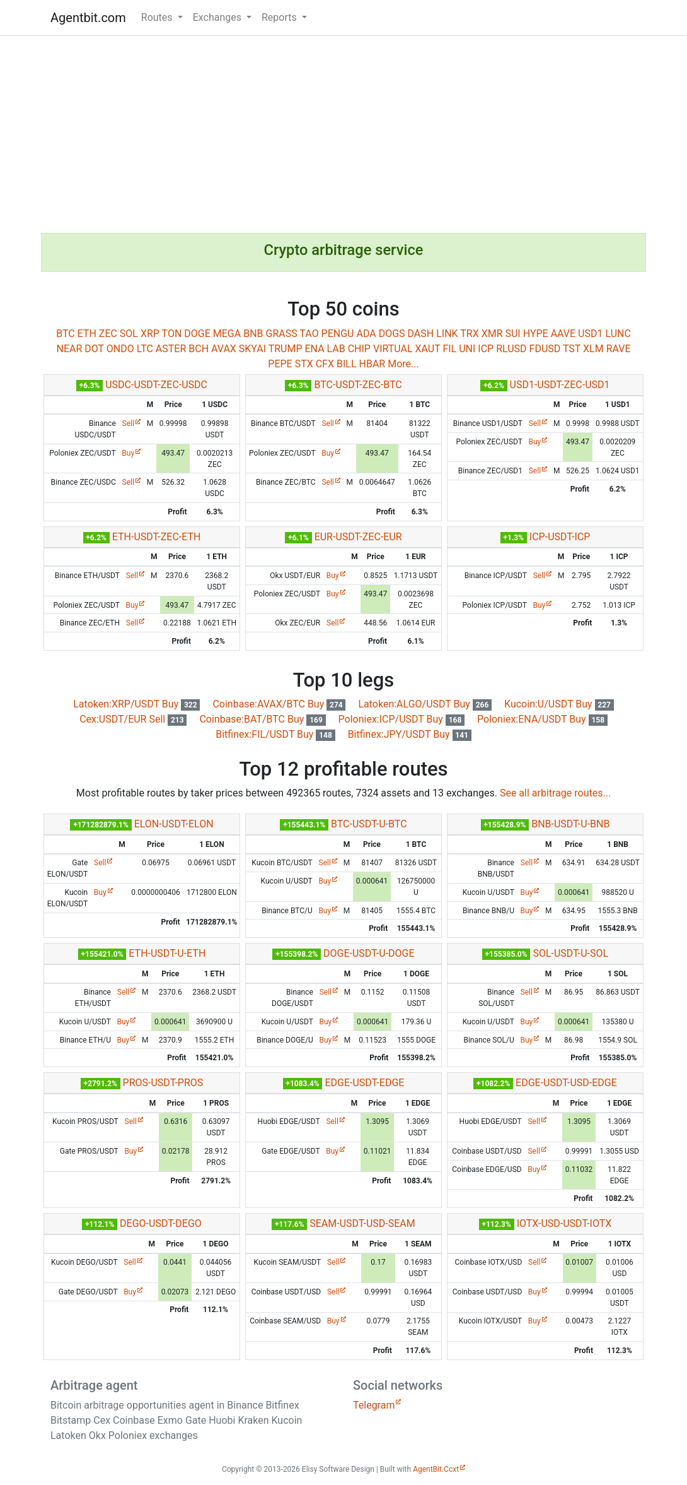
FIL (449, 349)
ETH (87, 334)
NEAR (69, 349)
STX (304, 364)
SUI (512, 334)
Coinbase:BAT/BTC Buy (262, 719)
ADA (366, 334)
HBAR (372, 364)
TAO (308, 334)
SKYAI (252, 349)
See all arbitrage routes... (555, 793)
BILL (347, 364)
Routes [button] (158, 17)
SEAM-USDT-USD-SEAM (362, 1223)
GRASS (281, 334)
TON (172, 334)
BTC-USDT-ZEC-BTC (357, 385)
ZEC (108, 334)
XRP (150, 334)
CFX (325, 364)
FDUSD (545, 349)
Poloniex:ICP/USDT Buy (401, 719)
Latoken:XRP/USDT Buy (136, 704)
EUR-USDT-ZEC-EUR (358, 537)
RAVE (618, 349)
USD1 (590, 334)
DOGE (197, 334)
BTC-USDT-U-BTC (369, 824)
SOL (129, 334)
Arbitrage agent (93, 1385)
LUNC (617, 334)
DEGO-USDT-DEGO (161, 1223)
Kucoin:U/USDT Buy (559, 704)
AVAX (223, 349)
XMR (492, 334)
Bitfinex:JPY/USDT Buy (409, 734)
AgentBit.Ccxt (436, 1469)
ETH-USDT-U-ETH (167, 953)
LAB (336, 349)
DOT (94, 349)
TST (571, 349)
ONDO (120, 349)
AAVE (563, 334)
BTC (65, 334)
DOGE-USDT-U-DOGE (369, 953)
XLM (593, 349)
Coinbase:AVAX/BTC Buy (278, 704)
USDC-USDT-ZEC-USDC (156, 385)
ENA (314, 349)
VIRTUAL (393, 349)
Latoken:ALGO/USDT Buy (425, 704)
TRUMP (285, 349)
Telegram (374, 1405)
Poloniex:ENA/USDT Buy (542, 719)
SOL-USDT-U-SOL (570, 953)
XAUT (427, 349)
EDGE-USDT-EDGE (364, 1083)
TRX (469, 334)
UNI (467, 349)
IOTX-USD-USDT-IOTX (564, 1223)
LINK (447, 334)
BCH (198, 349)
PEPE (280, 364)
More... (403, 364)
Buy (128, 453)
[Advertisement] (343, 134)
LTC (145, 349)
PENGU (337, 334)
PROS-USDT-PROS (163, 1083)
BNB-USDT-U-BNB (570, 824)
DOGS (392, 334)
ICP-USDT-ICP (559, 537)
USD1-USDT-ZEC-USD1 (560, 385)
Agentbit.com (88, 17)
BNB (253, 334)
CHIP (359, 349)
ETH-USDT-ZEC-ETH (156, 537)
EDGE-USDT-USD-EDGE (566, 1083)
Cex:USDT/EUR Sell (133, 719)
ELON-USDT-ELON (174, 824)
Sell (128, 423)
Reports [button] (280, 17)
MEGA (227, 334)
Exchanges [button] (218, 17)
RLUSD (511, 349)
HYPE (535, 334)
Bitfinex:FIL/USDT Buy (275, 734)
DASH (421, 334)
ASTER (171, 349)
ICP (486, 349)
